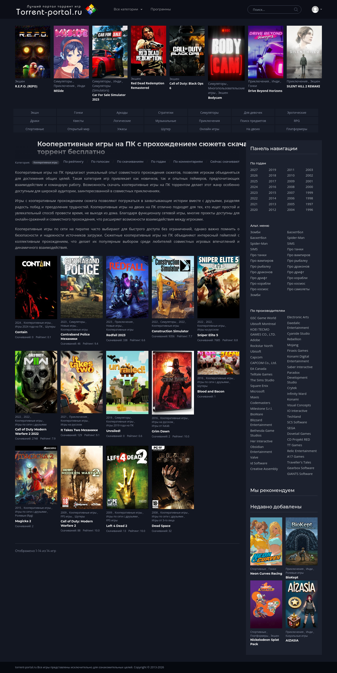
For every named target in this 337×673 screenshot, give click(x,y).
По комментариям (188, 162)
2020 (254, 209)
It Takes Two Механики (79, 430)
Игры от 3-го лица (163, 520)
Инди (81, 86)
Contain (21, 332)
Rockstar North (261, 346)
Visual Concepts (299, 405)
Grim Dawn (161, 431)
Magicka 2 (23, 521)
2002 (309, 175)
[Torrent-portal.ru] (57, 9)
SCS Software (297, 422)
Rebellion (294, 339)
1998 (309, 198)
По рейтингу (73, 162)
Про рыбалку (260, 266)
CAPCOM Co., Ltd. (263, 363)
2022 (155, 322)
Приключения (64, 86)
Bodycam (215, 98)
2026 (254, 175)
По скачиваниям (130, 162)
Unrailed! (113, 431)
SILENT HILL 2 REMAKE (303, 86)
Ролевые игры (295, 573)
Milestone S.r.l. (261, 408)
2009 (64, 512)
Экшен (20, 81)
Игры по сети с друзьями (31, 424)
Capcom (256, 357)
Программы (161, 9)
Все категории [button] (126, 9)
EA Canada (258, 368)
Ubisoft (255, 351)
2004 (290, 209)
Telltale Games (261, 374)
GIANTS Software (300, 473)
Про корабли (260, 283)
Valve (254, 457)
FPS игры (67, 516)
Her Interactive (261, 441)
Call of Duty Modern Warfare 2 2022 (30, 431)
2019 (109, 417)
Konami (293, 399)
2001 (309, 181)
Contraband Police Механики (75, 337)
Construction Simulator (170, 331)
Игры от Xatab (161, 426)
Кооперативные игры (38, 323)
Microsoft (257, 391)
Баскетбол (258, 237)
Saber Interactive (300, 367)
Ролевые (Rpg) (24, 515)
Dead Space (161, 526)
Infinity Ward (296, 393)
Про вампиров (261, 260)
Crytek (292, 388)
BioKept (292, 577)
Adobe (255, 340)
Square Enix (259, 385)
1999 (309, 192)
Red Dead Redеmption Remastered (147, 85)
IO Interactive (297, 410)
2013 (272, 204)
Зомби (255, 232)
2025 (254, 181)
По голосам (100, 162)
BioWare (256, 414)
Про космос (259, 289)
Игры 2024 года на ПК (29, 326)
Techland (294, 416)
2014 (272, 198)
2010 (290, 175)
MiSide (59, 91)
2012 (272, 209)
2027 (254, 169)
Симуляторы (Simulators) (101, 88)
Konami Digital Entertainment (298, 358)
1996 (309, 209)
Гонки (252, 86)
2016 (155, 418)
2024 (18, 323)
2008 (155, 512)
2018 (272, 175)
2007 (290, 192)
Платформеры (259, 636)
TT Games (294, 445)
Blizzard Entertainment (261, 422)
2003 (309, 169)
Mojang (292, 345)
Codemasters (260, 402)
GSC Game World (263, 318)
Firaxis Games (297, 350)
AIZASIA (292, 640)
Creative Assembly (264, 469)
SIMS (254, 249)
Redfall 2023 (115, 335)
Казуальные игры (297, 636)
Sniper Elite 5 (207, 335)
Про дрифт (258, 278)
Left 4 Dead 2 (116, 526)
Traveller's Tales (299, 462)
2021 (64, 417)
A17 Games (295, 456)
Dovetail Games (299, 433)
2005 (290, 204)
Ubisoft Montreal (263, 324)
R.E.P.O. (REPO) (26, 86)
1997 (309, 204)
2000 (309, 186)
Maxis (254, 397)
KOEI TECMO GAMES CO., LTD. (263, 331)
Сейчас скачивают (224, 162)
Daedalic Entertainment (298, 325)
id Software (258, 463)
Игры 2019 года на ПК (120, 425)
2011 (290, 169)
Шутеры (50, 326)
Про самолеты (298, 289)
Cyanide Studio (298, 333)
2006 (290, 198)
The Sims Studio (262, 380)
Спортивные (258, 569)
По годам (158, 162)
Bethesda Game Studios (262, 432)
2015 (18, 508)
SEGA (291, 428)
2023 (64, 322)
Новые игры (69, 326)
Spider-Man (259, 243)
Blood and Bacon (210, 391)
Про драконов (261, 272)
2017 (272, 181)
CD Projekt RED (298, 439)
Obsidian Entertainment (261, 449)
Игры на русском (208, 329)
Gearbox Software (300, 468)
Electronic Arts (298, 317)
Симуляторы (63, 81)
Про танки (258, 255)
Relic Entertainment (302, 451)
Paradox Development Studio (297, 377)
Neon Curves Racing (266, 573)
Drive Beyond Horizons (265, 91)
